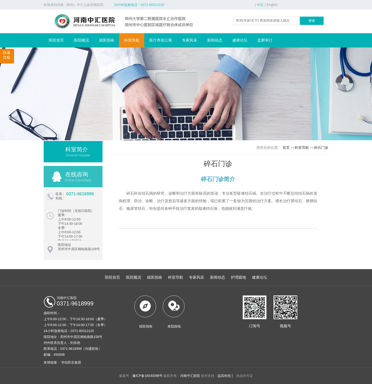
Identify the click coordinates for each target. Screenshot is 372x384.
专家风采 (189, 40)
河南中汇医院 (190, 376)
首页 (286, 147)
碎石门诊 (321, 147)
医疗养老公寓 (160, 40)
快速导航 (6, 55)
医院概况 (81, 40)
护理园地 (238, 277)
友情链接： (52, 362)
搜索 (311, 21)
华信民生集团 (71, 362)
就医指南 (106, 40)
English (272, 5)
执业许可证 (243, 376)
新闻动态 (214, 40)
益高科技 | (225, 376)
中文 (260, 5)
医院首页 (56, 40)
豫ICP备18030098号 (147, 376)
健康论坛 (239, 40)
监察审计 (265, 40)
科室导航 (131, 40)
